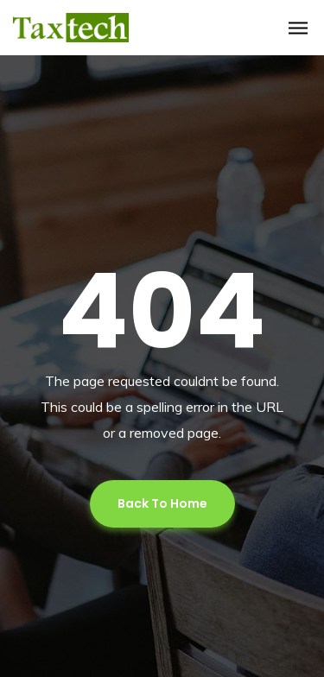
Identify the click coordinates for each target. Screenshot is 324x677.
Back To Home (162, 503)
